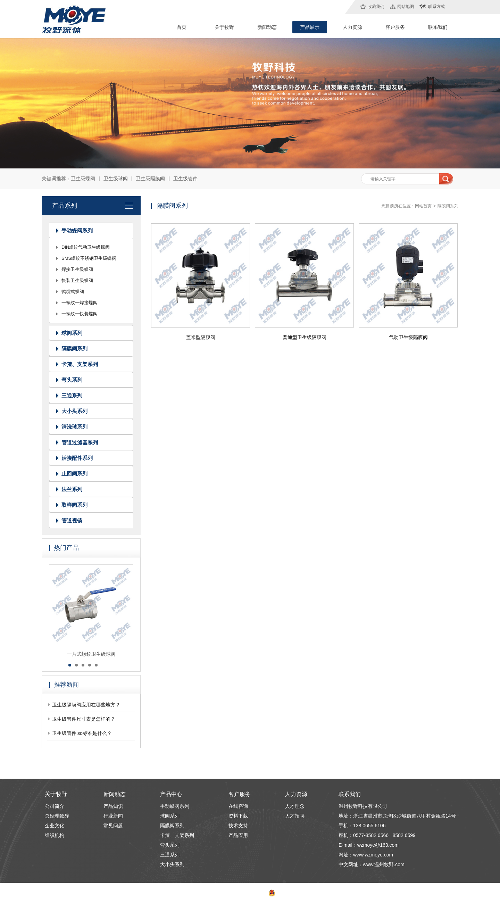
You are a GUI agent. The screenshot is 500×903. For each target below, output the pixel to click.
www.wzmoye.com (373, 855)
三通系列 (71, 395)
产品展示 (309, 27)
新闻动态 (267, 27)
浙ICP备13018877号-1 (243, 892)
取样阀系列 (74, 505)
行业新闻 (113, 816)
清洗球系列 (74, 427)
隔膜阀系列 (74, 348)
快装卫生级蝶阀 (77, 280)
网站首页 (423, 206)
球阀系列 (71, 333)
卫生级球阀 (115, 178)
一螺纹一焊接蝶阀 (79, 302)
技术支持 (238, 825)
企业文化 (54, 825)
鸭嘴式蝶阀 (72, 291)
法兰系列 (71, 489)
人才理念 (295, 806)
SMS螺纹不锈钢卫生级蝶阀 (88, 258)
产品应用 (238, 835)
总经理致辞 (57, 816)
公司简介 (54, 806)
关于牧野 (224, 27)
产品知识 (113, 806)
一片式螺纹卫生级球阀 (91, 655)
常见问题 (113, 825)
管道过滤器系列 (79, 442)
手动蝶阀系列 (77, 230)
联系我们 (438, 27)
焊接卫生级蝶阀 (77, 269)
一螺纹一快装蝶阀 (79, 313)
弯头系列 (71, 380)
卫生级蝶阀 (83, 178)
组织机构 (54, 835)
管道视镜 (71, 520)
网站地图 (405, 6)
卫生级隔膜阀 (150, 178)
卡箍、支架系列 (79, 364)
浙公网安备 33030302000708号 (301, 892)
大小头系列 (74, 411)
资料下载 (238, 816)
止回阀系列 (74, 474)
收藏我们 (376, 6)
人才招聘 (295, 816)
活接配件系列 (77, 458)
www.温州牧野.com (384, 864)
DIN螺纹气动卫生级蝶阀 (85, 247)
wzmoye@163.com (378, 845)
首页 (181, 27)
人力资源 (352, 27)
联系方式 (436, 6)
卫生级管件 (185, 178)
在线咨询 (238, 806)
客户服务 (395, 27)
